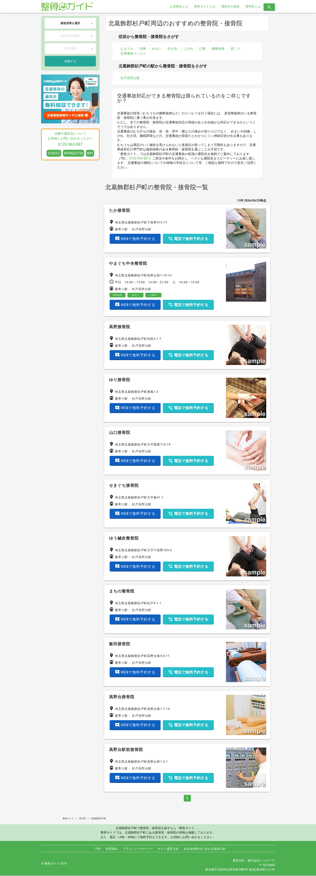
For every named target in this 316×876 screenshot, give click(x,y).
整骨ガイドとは (204, 6)
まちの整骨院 (121, 591)
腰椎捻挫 (218, 49)
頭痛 (142, 49)
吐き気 (172, 49)
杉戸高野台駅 (130, 78)
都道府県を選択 (70, 23)
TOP (98, 849)
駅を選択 (70, 48)
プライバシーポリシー (138, 849)
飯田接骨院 (119, 644)
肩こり (235, 49)
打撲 (202, 49)
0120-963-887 (139, 158)
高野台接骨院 (121, 697)
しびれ (188, 49)
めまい (157, 49)
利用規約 (112, 849)
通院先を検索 (230, 6)
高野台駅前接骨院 (126, 750)
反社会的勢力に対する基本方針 (205, 849)
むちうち (127, 49)
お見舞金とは (179, 6)
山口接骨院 (119, 432)
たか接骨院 (119, 210)
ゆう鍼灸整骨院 (124, 538)
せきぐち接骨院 (124, 485)
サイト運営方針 (168, 849)
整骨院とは (253, 6)
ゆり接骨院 (119, 379)
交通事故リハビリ (133, 53)
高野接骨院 (119, 327)
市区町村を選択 (70, 35)
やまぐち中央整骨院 (128, 263)
